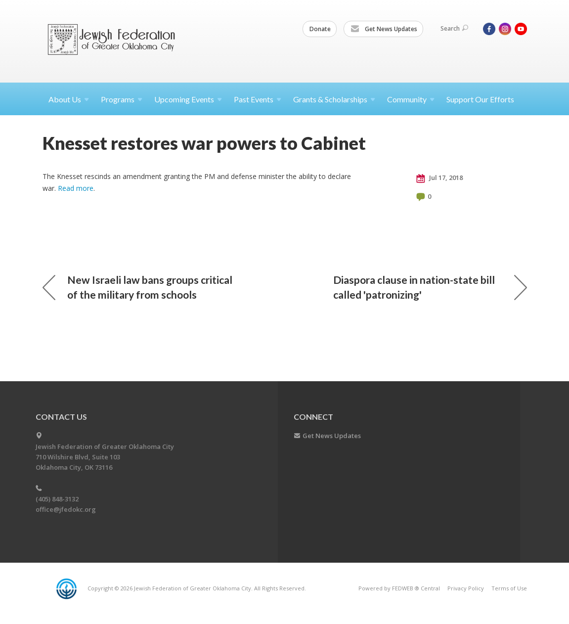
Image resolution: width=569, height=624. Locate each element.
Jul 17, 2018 (439, 178)
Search (454, 28)
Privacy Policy (465, 588)
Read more (75, 188)
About (68, 99)
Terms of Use (509, 588)
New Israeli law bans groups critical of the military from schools (137, 287)
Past (257, 99)
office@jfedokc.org (66, 509)
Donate (320, 29)
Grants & (334, 99)
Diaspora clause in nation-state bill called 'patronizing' (430, 287)
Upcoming (188, 99)
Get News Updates (383, 29)
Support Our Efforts (480, 99)
